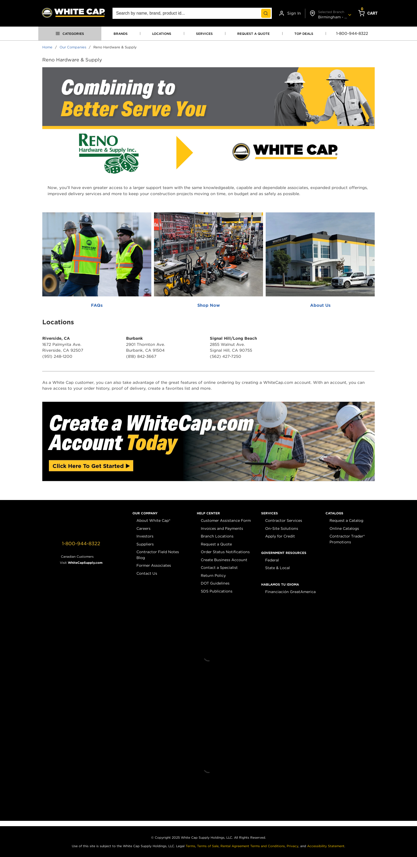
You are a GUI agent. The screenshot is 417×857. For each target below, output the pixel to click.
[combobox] (192, 13)
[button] (145, 513)
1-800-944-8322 (352, 33)
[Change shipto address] (329, 13)
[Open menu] (69, 33)
